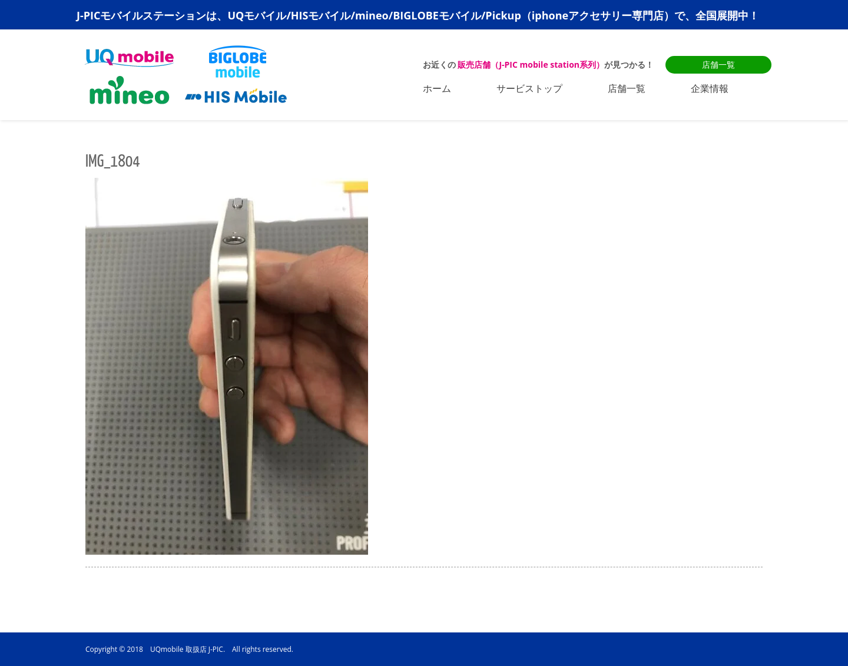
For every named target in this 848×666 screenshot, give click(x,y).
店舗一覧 (718, 64)
